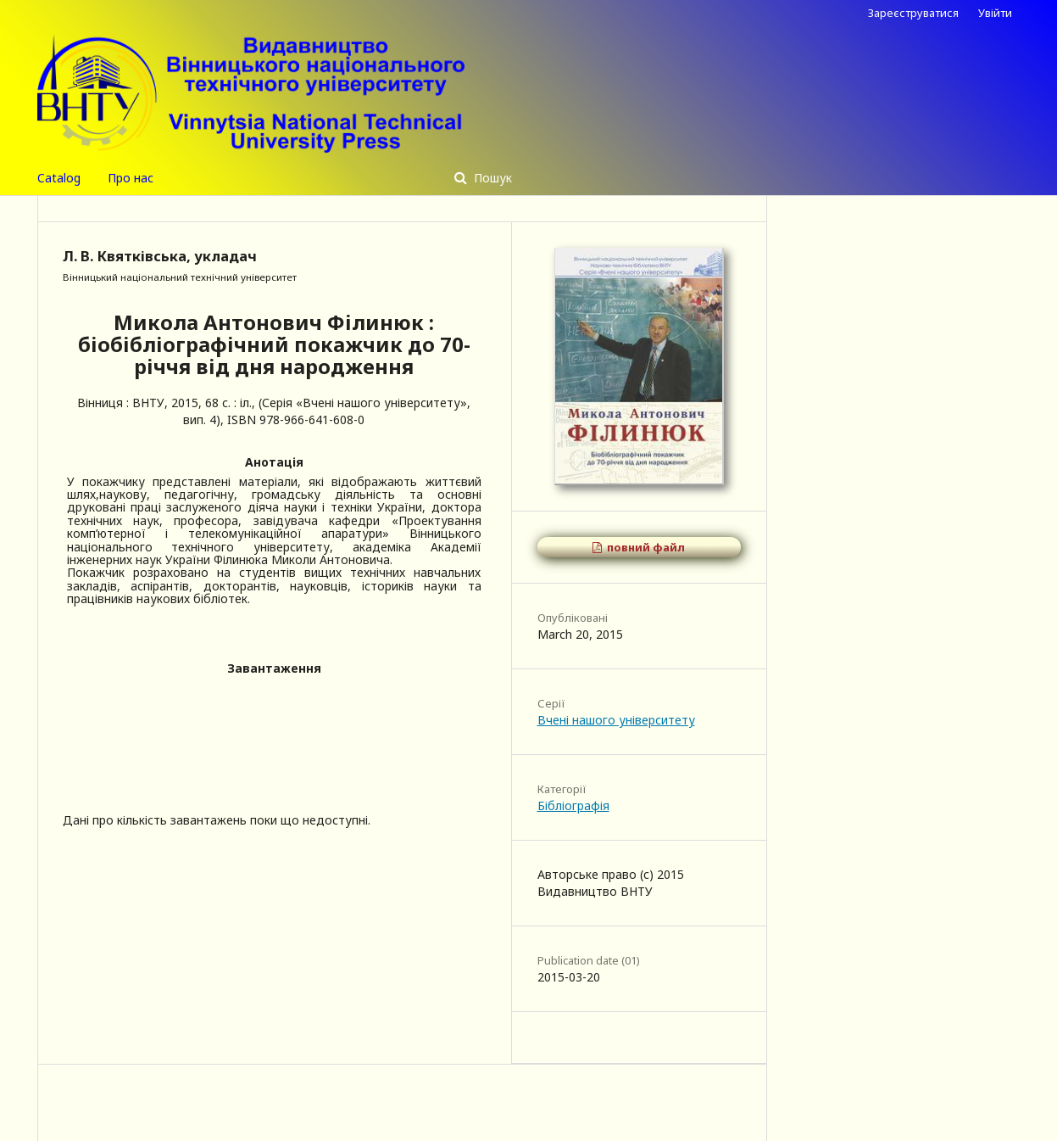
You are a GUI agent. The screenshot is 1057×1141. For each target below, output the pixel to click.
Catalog (59, 178)
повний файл (644, 547)
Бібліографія (573, 805)
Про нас (130, 178)
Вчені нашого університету (616, 720)
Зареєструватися (913, 12)
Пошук (491, 178)
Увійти (995, 12)
